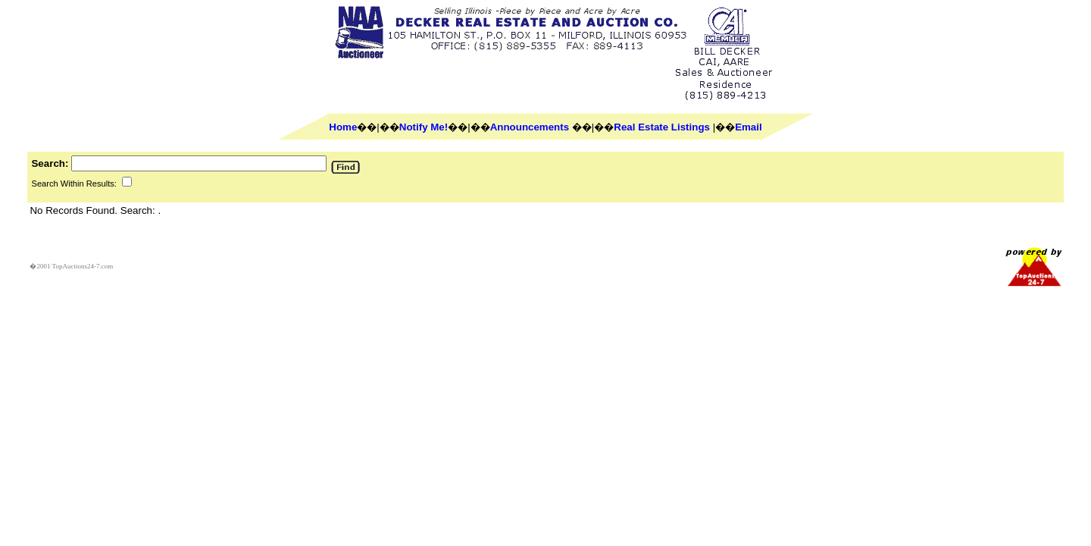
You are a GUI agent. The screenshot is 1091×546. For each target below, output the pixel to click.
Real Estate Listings (662, 127)
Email (748, 127)
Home (343, 127)
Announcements (529, 127)
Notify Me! (423, 127)
